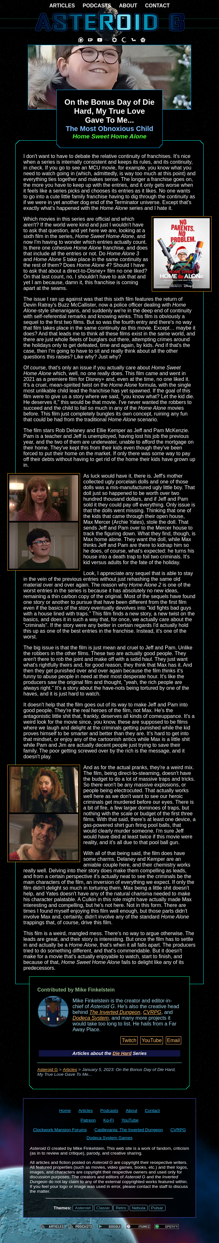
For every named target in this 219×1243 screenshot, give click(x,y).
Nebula (138, 1208)
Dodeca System (90, 1018)
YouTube (152, 1040)
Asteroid (83, 1208)
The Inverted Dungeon (114, 1012)
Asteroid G (47, 1069)
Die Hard (122, 1053)
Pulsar (157, 1208)
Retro (121, 1208)
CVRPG (152, 1012)
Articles (70, 1069)
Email (173, 1040)
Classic (103, 1208)
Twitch (129, 1040)
